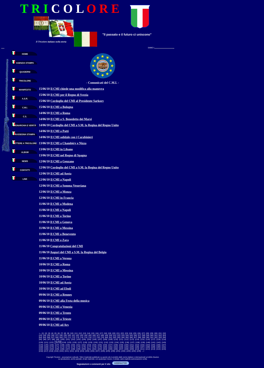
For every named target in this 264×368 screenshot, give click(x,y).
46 (94, 335)
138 (137, 342)
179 (99, 347)
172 (62, 347)
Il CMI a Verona (61, 258)
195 (56, 349)
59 (148, 335)
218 (51, 351)
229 (107, 351)
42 (78, 335)
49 (106, 335)
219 (56, 351)
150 (72, 345)
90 (148, 337)
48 (102, 335)
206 (115, 349)
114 (137, 339)
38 (61, 335)
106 (94, 339)
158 (115, 345)
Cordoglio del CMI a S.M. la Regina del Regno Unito (85, 125)
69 (61, 337)
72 (73, 337)
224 (82, 351)
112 (126, 339)
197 (67, 349)
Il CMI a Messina (61, 228)
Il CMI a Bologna (62, 107)
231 (118, 351)
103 (78, 339)
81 (111, 337)
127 (79, 342)
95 (40, 339)
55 (131, 335)
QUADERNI (25, 72)
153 (89, 345)
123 (58, 342)
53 (123, 335)
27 (143, 333)
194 (51, 349)
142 (158, 342)
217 (46, 351)
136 (126, 342)
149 (67, 345)
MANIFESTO (25, 90)
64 (40, 337)
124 (63, 342)
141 (153, 342)
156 (105, 345)
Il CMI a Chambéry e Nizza (68, 143)
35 (49, 335)
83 (119, 337)
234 (133, 351)
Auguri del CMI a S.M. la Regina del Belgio (78, 252)
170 (51, 347)
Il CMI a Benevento (63, 234)
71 (69, 337)
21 (118, 333)
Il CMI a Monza (61, 191)
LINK (25, 179)
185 (131, 347)
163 (142, 345)
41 (73, 335)
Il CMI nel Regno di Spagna (69, 155)
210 (137, 349)
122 (51, 342)
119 (163, 339)
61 (156, 335)
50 (111, 335)
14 (89, 333)
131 (100, 342)
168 (40, 347)
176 (83, 347)
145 (46, 345)
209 (131, 349)
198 (72, 349)
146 (51, 345)
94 (164, 337)
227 (97, 351)
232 (123, 351)
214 (158, 349)
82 (115, 337)
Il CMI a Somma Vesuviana (68, 185)
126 (74, 342)
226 (92, 351)
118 (158, 339)
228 (102, 351)
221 (66, 351)
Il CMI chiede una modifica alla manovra (77, 88)
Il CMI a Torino (60, 216)
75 (86, 337)
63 (164, 335)
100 (62, 339)
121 (46, 342)
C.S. (25, 116)
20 (114, 333)
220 (61, 351)
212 (147, 349)
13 (84, 333)
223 (76, 351)
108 (105, 339)
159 (121, 345)
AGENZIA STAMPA (25, 63)
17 (101, 333)
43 (82, 335)
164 (147, 345)
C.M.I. (25, 107)
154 (94, 345)
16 (97, 333)
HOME (25, 54)
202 (94, 349)
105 (89, 339)
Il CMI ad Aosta (61, 173)
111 (121, 339)
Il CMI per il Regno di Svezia (69, 95)
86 (131, 337)
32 (164, 333)
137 (132, 342)
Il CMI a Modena (61, 204)
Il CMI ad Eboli (61, 288)
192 (40, 349)
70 (65, 337)
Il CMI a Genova (61, 222)
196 (62, 349)
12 (80, 333)
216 (40, 351)
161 (131, 345)
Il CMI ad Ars (60, 325)
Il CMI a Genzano (62, 161)
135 (121, 342)
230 (112, 351)
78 (98, 337)
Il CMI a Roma (60, 113)
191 (163, 347)
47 (98, 335)
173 (67, 347)
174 (72, 347)
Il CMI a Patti (60, 131)
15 (93, 333)
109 (110, 339)
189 (153, 347)
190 (158, 347)
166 (158, 345)
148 (62, 345)
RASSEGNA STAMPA (25, 134)
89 (144, 337)
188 (147, 347)
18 (105, 333)
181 (110, 347)
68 (57, 337)
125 (69, 342)
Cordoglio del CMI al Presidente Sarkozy (77, 101)
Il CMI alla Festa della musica (70, 300)
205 (110, 349)
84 (123, 337)
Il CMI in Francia (62, 198)
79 (102, 337)
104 (83, 339)
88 (139, 337)
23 (126, 333)
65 (45, 337)
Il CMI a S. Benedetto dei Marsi (71, 119)
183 (121, 347)
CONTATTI (25, 170)
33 (40, 335)
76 (90, 337)
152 (83, 345)
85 (127, 337)
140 (148, 342)
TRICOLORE (25, 81)
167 (163, 345)
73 (78, 337)
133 (111, 342)
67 (53, 337)
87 (135, 337)
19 (110, 333)
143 (163, 342)
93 (160, 337)
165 (153, 345)
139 (142, 342)
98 (53, 339)
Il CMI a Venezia (62, 307)
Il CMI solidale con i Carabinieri (72, 137)
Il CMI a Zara (59, 240)
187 (142, 347)
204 (105, 349)
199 (78, 349)
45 (90, 335)
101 (67, 339)
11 (76, 333)
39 (65, 335)
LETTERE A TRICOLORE (25, 143)
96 (45, 339)
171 (56, 347)
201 (89, 349)
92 (156, 337)
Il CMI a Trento (61, 313)
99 (58, 339)
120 (40, 342)
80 (106, 337)
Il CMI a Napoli (61, 179)
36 (53, 335)
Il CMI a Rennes (61, 294)
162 (137, 345)
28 (147, 333)
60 (152, 335)
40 (69, 335)
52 (119, 335)
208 (126, 349)
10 (72, 333)
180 (105, 347)
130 (95, 342)
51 (115, 335)
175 (78, 347)
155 (99, 345)
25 (135, 333)
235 (138, 351)
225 (87, 351)
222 (71, 351)
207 (121, 349)
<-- (40, 333)
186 (137, 347)
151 (78, 345)
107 (99, 339)
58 (144, 335)
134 (116, 342)
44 (86, 335)
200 (83, 349)
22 (122, 333)
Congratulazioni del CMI (66, 246)
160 (126, 345)
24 (131, 333)
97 (49, 339)
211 (142, 349)
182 (115, 347)
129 (90, 342)
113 (131, 339)
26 (139, 333)
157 (110, 345)
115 (142, 339)
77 (94, 337)
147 (56, 345)
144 (40, 345)
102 (73, 339)
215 (163, 349)
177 (89, 347)
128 (85, 342)
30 (156, 333)
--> (143, 351)
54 (127, 335)
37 (57, 335)
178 (94, 347)
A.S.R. (25, 99)
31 (160, 333)
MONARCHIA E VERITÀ (25, 125)
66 (49, 337)
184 (126, 347)
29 (152, 333)
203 (99, 349)
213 (153, 349)
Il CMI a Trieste (61, 319)
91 (152, 337)
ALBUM (24, 152)
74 (82, 337)
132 (106, 342)
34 (45, 335)
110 (115, 339)
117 (153, 339)
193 (46, 349)
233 (128, 351)
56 (135, 335)
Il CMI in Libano (62, 149)
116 (147, 339)
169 (46, 347)
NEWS (25, 161)
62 (160, 335)
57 (139, 335)
